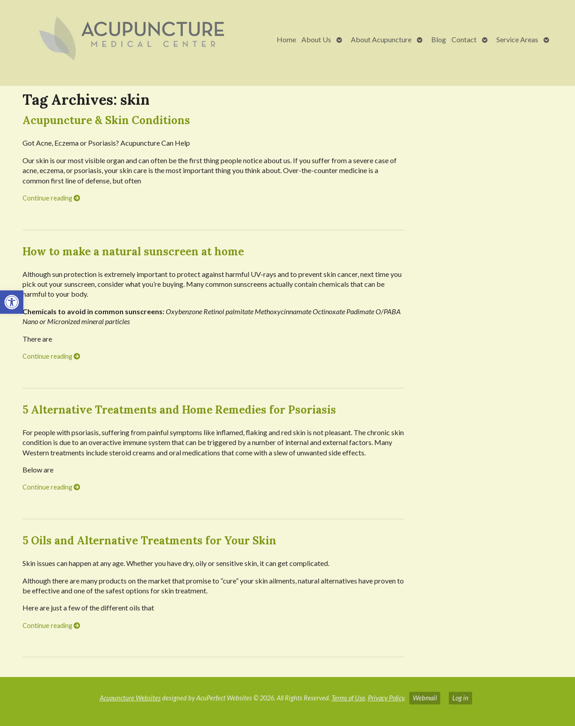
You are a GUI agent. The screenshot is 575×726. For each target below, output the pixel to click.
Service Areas (517, 39)
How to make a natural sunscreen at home (133, 251)
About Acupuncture (381, 39)
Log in (460, 698)
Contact (464, 39)
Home (286, 39)
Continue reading (51, 198)
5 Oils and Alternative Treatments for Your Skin (149, 541)
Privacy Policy (386, 698)
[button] (11, 302)
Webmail (425, 698)
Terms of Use (348, 698)
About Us (316, 39)
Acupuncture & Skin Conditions (106, 120)
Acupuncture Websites (130, 698)
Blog (438, 39)
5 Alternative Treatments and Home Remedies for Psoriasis (179, 410)
